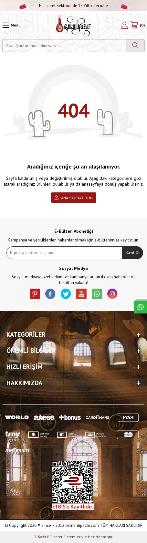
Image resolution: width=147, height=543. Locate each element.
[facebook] (50, 294)
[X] (66, 294)
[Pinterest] (35, 294)
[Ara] (135, 45)
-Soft (40, 536)
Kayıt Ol (133, 252)
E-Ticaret (54, 536)
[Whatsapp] (97, 294)
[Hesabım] (124, 25)
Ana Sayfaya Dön (74, 197)
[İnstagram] (112, 294)
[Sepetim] (137, 25)
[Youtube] (81, 294)
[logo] (73, 25)
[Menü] (12, 25)
